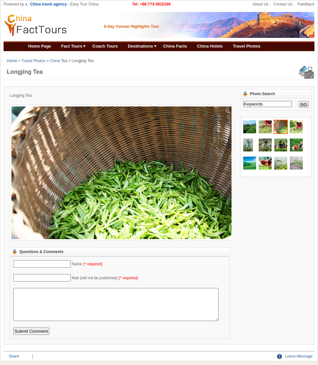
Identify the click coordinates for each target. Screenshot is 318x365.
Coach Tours (105, 46)
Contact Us (282, 4)
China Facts (175, 46)
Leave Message (294, 356)
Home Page (39, 46)
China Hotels (210, 46)
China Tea (58, 61)
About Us (260, 4)
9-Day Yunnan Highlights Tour (131, 26)
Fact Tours (72, 46)
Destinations (140, 46)
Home (12, 61)
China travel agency (48, 4)
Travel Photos (246, 46)
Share (14, 356)
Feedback (305, 4)
